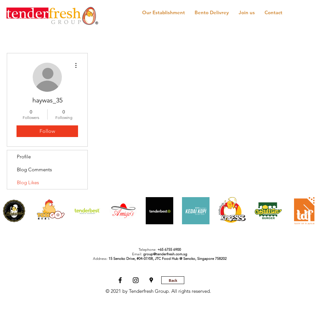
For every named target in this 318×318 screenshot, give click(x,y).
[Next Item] (306, 210)
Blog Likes (28, 182)
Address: (124, 258)
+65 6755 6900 (169, 249)
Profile (24, 157)
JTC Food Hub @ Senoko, (176, 258)
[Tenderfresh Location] (151, 280)
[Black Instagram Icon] (136, 280)
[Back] (172, 280)
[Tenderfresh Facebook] (120, 280)
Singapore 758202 (212, 258)
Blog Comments (34, 169)
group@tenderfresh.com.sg (165, 254)
